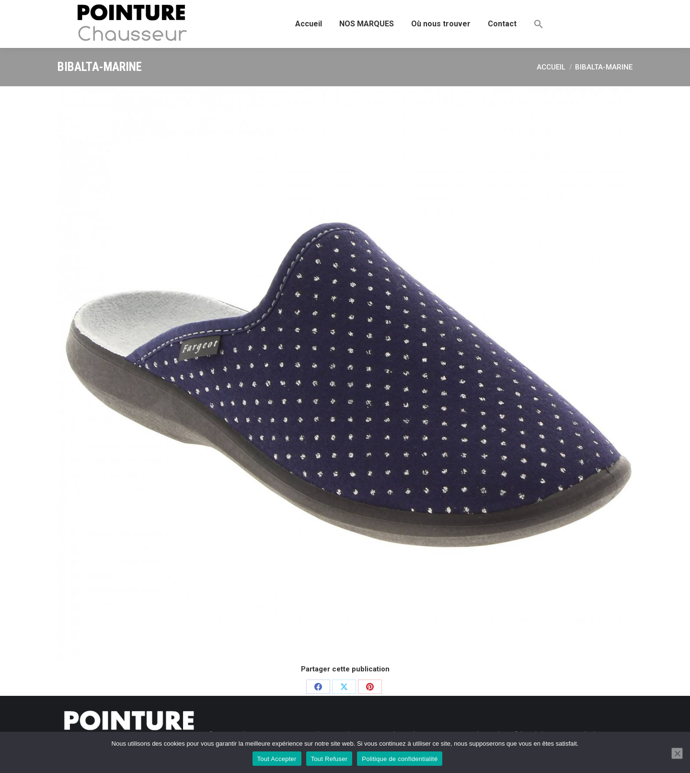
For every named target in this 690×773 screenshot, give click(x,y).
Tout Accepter (277, 758)
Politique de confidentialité (399, 758)
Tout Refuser (329, 758)
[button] (538, 24)
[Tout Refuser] (677, 753)
